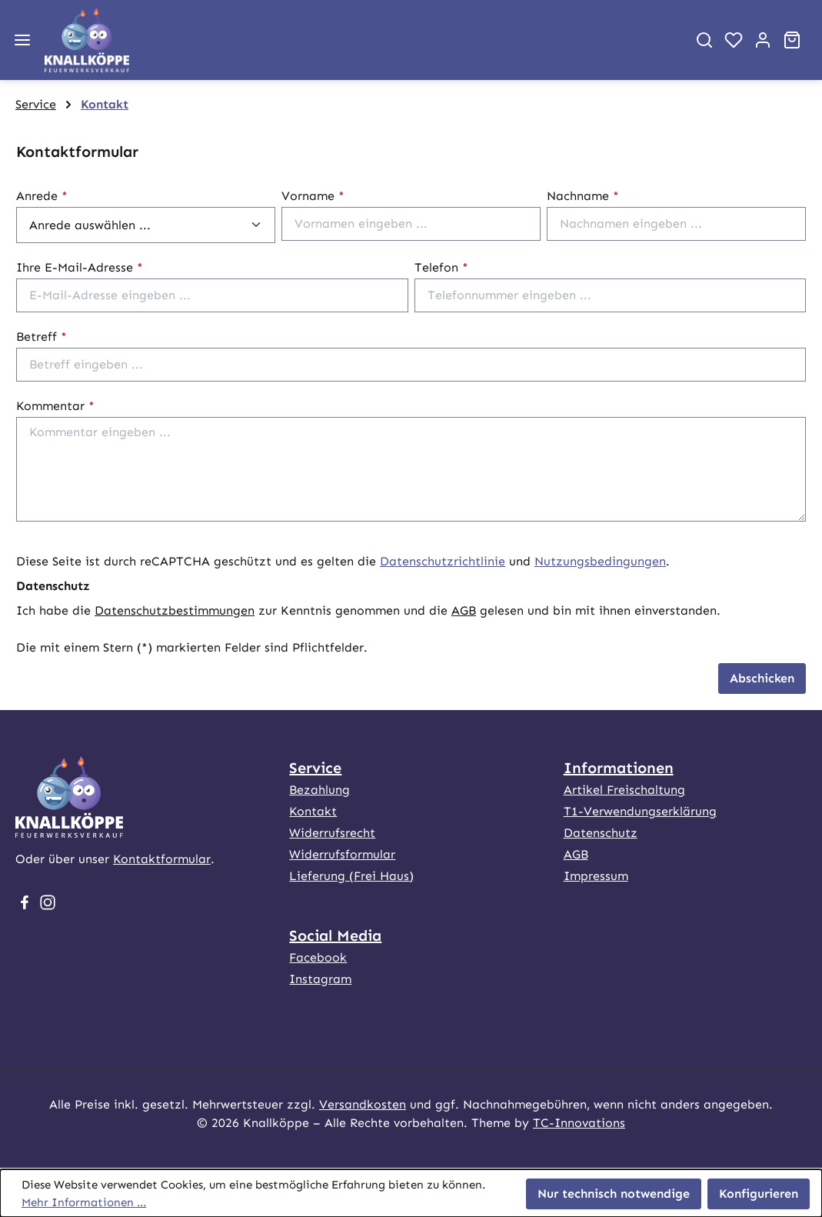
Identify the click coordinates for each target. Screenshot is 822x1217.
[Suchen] (704, 40)
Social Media (335, 935)
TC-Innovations (579, 1122)
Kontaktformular (162, 859)
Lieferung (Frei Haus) (351, 876)
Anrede (42, 195)
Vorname (312, 195)
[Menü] (22, 40)
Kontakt (313, 811)
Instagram (320, 979)
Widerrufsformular (342, 854)
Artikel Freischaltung (624, 789)
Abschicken (762, 678)
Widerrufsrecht (332, 832)
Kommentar (55, 405)
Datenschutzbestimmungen (175, 610)
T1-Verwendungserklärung (640, 811)
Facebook (318, 957)
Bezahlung (319, 789)
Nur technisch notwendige (613, 1193)
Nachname (583, 195)
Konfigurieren (758, 1193)
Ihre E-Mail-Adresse (79, 267)
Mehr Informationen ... (84, 1202)
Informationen (619, 768)
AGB (463, 610)
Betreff (41, 336)
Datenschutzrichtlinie (442, 561)
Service (315, 768)
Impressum (596, 876)
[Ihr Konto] (762, 40)
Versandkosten (362, 1104)
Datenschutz (600, 832)
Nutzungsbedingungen (600, 561)
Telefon (441, 267)
